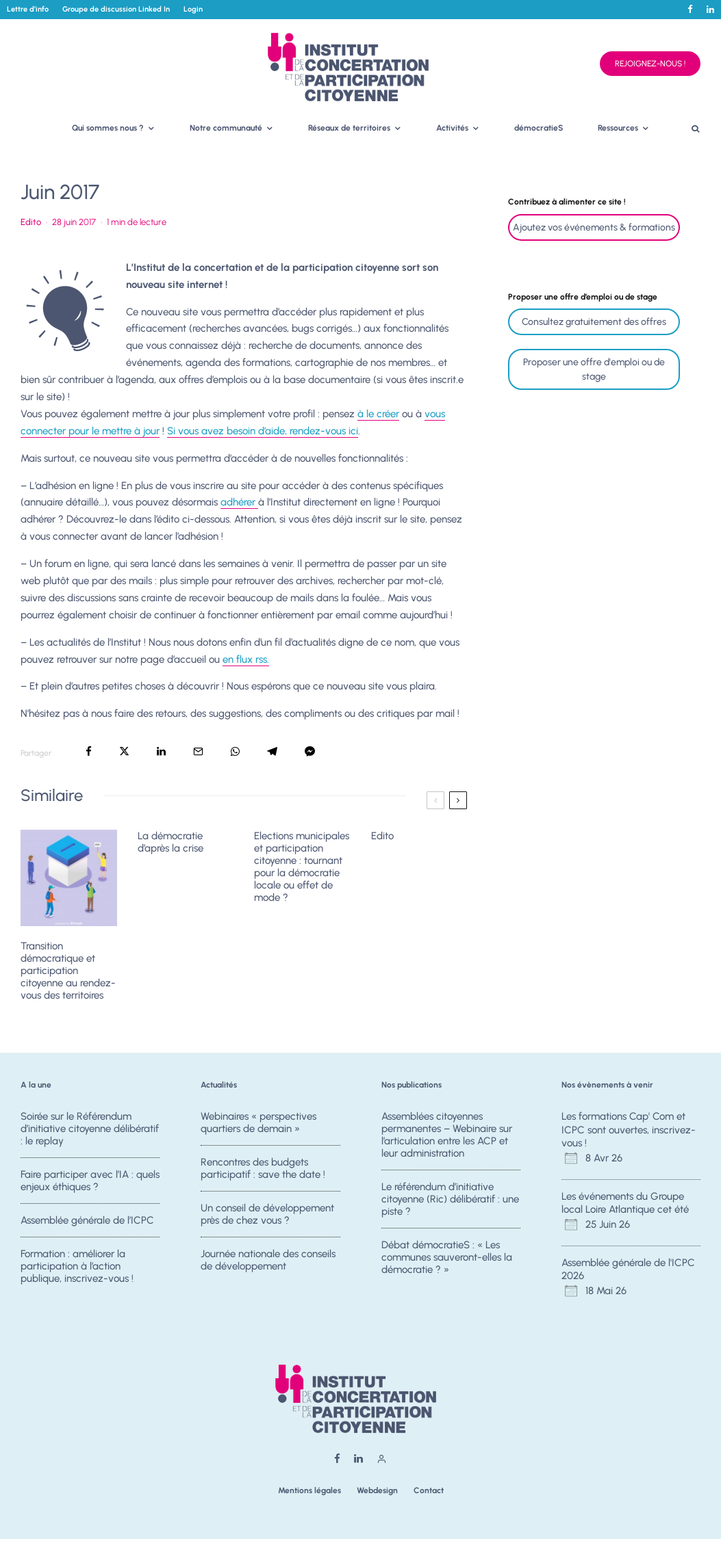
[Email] (198, 751)
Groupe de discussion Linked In (116, 9)
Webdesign (377, 1490)
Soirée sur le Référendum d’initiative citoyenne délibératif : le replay (90, 1129)
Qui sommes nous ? (108, 128)
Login (193, 9)
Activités (452, 128)
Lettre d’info (28, 9)
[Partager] (89, 751)
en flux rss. (246, 659)
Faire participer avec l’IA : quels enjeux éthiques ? (90, 1184)
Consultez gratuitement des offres (594, 322)
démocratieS (539, 128)
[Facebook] (690, 9)
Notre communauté (226, 128)
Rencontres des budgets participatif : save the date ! (263, 1172)
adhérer (239, 502)
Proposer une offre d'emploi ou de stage (594, 369)
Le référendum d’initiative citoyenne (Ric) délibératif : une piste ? (450, 1203)
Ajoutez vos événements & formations (594, 227)
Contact (429, 1490)
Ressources (618, 128)
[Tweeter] (124, 751)
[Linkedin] (710, 9)
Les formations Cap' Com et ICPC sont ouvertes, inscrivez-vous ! (628, 1129)
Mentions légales (309, 1490)
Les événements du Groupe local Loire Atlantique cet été (625, 1203)
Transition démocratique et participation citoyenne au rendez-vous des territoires (68, 970)
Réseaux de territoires (349, 128)
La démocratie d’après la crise (170, 842)
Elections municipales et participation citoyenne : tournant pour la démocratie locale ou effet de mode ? (301, 867)
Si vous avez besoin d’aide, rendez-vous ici (262, 431)
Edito (31, 222)
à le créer (378, 414)
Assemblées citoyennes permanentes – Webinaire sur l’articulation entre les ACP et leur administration (446, 1135)
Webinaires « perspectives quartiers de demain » (258, 1123)
